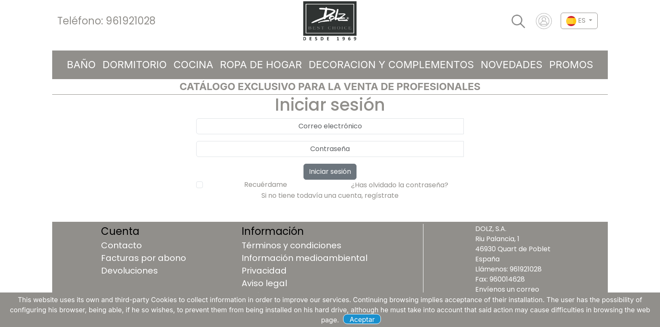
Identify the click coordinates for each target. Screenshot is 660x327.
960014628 (507, 279)
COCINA (193, 64)
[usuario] (330, 126)
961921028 (131, 21)
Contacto (121, 245)
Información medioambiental (304, 258)
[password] (330, 149)
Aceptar (362, 319)
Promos (571, 64)
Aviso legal (264, 283)
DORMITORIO (134, 64)
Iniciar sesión (330, 171)
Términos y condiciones (291, 245)
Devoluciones (129, 270)
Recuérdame (265, 184)
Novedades (512, 64)
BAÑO (81, 64)
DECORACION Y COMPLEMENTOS (391, 64)
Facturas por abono (143, 258)
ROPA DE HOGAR (261, 64)
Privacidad (264, 270)
